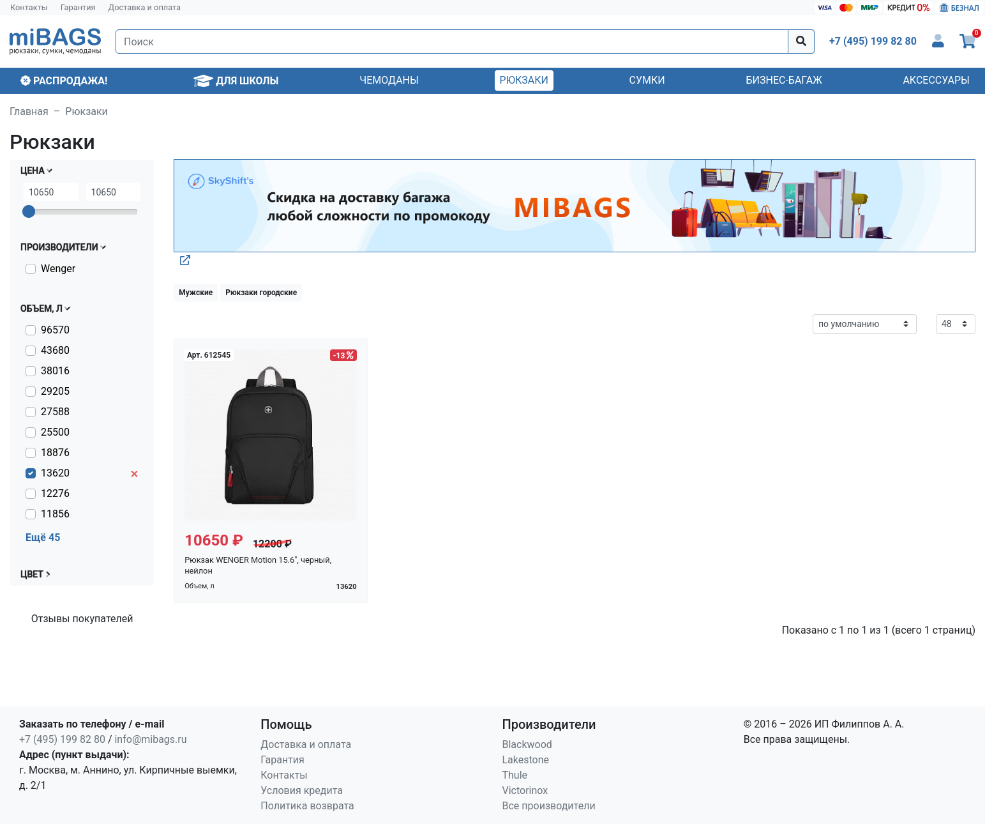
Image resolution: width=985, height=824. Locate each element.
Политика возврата (307, 806)
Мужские (196, 292)
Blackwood (527, 744)
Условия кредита (301, 790)
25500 (55, 432)
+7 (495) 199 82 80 (62, 739)
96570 (55, 330)
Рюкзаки (524, 80)
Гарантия (78, 7)
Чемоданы (389, 80)
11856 (55, 514)
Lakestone (526, 760)
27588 (55, 412)
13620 (55, 473)
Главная (29, 111)
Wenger (58, 269)
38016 (55, 371)
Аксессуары (936, 80)
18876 (55, 452)
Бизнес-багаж (784, 80)
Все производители (549, 806)
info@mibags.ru (150, 739)
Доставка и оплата (145, 7)
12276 (55, 493)
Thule (515, 775)
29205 (55, 391)
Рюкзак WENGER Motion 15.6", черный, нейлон (257, 565)
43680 (55, 350)
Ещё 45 (43, 537)
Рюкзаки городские (261, 292)
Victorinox (525, 790)
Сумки (647, 80)
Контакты (29, 7)
